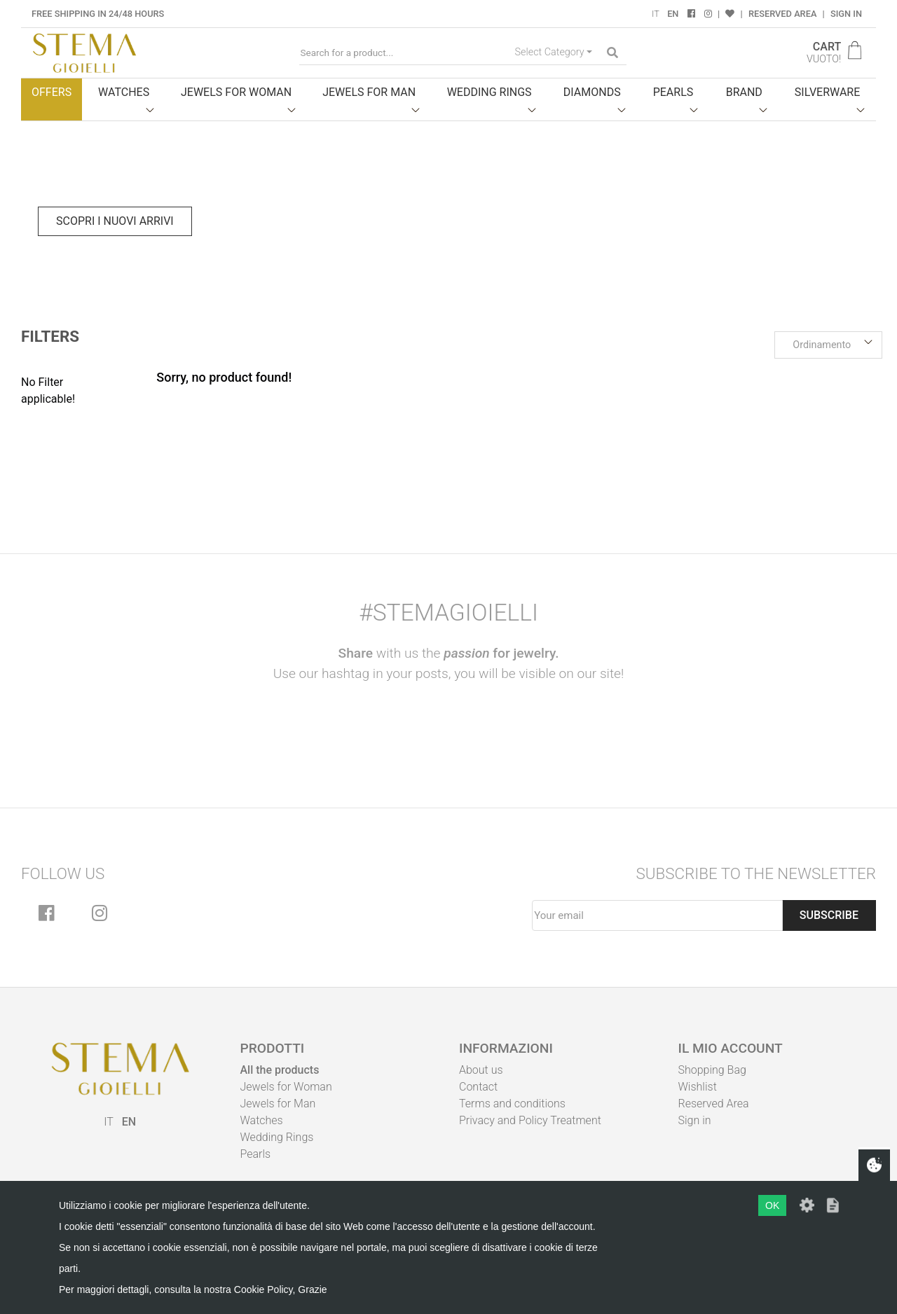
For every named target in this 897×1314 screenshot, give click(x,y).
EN (672, 13)
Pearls (255, 1154)
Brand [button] (744, 92)
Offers (51, 92)
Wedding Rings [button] (489, 92)
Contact (478, 1086)
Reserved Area (782, 13)
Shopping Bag (712, 1070)
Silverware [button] (828, 92)
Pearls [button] (673, 92)
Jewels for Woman (286, 1086)
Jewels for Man (278, 1103)
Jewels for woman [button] (236, 92)
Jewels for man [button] (369, 92)
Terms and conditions (512, 1103)
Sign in (846, 13)
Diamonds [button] (592, 92)
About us (481, 1070)
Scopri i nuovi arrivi (115, 221)
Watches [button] (123, 92)
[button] (828, 345)
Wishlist (697, 1086)
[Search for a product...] (404, 53)
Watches (261, 1120)
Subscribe (829, 915)
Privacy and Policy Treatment (530, 1120)
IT (655, 13)
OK (772, 1205)
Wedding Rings (277, 1137)
